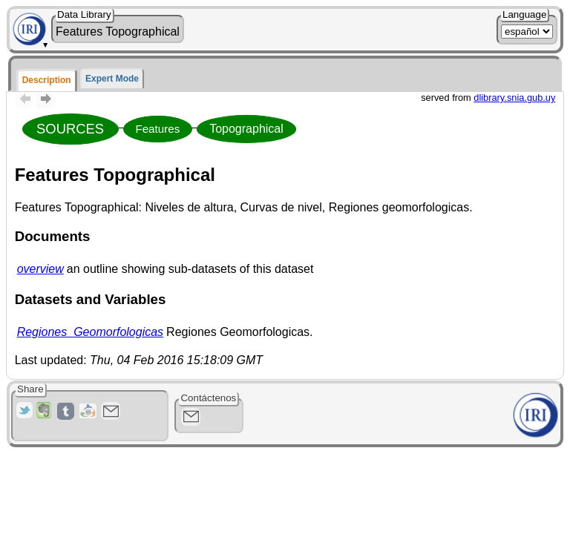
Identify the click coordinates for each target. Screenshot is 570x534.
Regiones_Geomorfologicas (90, 332)
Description (46, 80)
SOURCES (70, 128)
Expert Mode (112, 78)
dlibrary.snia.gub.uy (514, 97)
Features (157, 128)
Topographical (246, 128)
